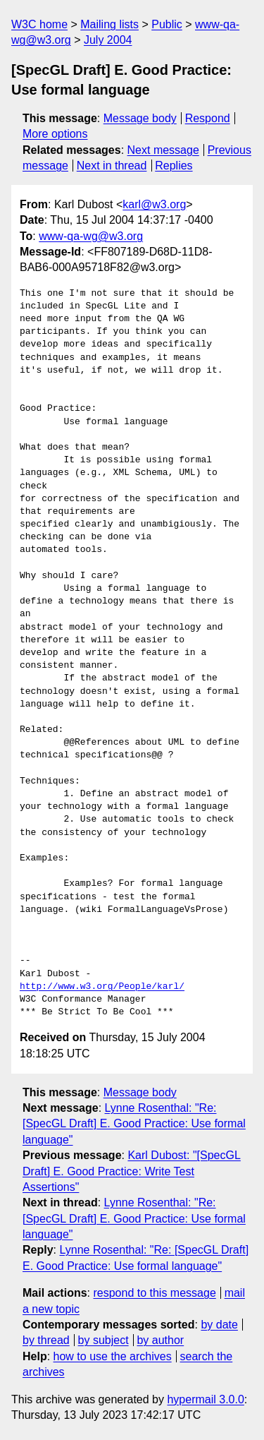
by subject (103, 1340)
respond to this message (154, 1293)
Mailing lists (109, 24)
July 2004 (108, 40)
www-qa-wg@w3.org (91, 236)
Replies (173, 166)
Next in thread (112, 166)
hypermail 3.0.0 (205, 1399)
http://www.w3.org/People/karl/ (102, 986)
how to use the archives (113, 1356)
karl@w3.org (154, 204)
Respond (207, 118)
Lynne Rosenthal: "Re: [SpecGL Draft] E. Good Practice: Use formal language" (134, 1124)
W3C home (39, 24)
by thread (46, 1340)
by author (160, 1340)
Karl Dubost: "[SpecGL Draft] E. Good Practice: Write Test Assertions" (132, 1171)
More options (55, 134)
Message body (140, 118)
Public (166, 24)
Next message (163, 150)
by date (219, 1325)
